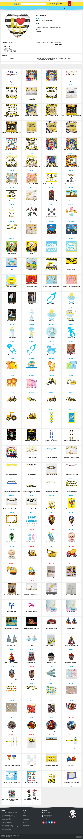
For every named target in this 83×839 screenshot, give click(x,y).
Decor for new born (5, 823)
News (24, 816)
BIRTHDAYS (22, 7)
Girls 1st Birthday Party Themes (7, 815)
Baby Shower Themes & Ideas (7, 822)
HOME (14, 7)
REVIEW (57, 7)
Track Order (25, 828)
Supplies (24, 815)
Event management (26, 826)
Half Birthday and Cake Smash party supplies (9, 812)
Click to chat (12, 1)
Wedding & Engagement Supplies (7, 825)
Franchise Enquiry (26, 825)
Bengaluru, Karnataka (47, 816)
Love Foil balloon (46, 12)
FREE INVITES (67, 7)
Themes (40, 12)
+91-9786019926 (20, 1)
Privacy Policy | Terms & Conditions (7, 836)
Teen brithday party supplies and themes (8, 818)
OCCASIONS (31, 7)
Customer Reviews (26, 819)
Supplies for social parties (6, 829)
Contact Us (24, 823)
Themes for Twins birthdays (6, 819)
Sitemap (24, 822)
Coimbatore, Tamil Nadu (48, 815)
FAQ (51, 7)
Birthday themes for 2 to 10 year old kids (8, 816)
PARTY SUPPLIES (42, 7)
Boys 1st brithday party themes (7, 813)
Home (36, 12)
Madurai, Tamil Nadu (47, 818)
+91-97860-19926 (54, 3)
